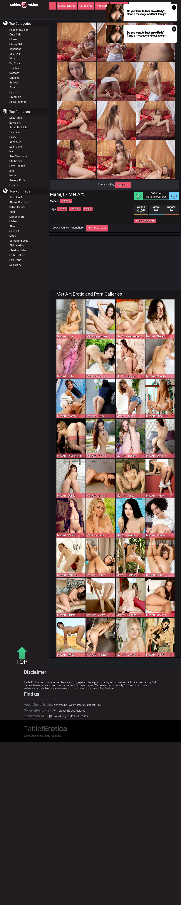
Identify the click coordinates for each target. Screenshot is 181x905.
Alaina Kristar (17, 245)
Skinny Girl (15, 44)
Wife (12, 58)
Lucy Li (13, 185)
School (13, 82)
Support (90, 704)
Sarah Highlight (18, 127)
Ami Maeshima (18, 156)
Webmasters (76, 704)
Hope (12, 175)
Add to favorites (145, 220)
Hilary (12, 137)
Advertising (60, 704)
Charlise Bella (17, 250)
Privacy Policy (58, 716)
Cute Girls (15, 34)
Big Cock (14, 63)
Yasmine (14, 132)
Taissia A (66, 201)
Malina (13, 221)
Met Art (123, 184)
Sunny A (14, 231)
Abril (12, 212)
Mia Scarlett (16, 216)
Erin (11, 170)
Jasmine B (15, 197)
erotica (87, 208)
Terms (45, 716)
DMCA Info (74, 716)
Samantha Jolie (18, 240)
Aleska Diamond (19, 202)
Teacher (14, 68)
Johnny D (15, 142)
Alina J (13, 226)
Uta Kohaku (16, 161)
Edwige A (15, 122)
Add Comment (97, 228)
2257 (85, 716)
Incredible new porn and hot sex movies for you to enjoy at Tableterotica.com (24, 4)
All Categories (17, 101)
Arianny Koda (17, 180)
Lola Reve (15, 264)
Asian (12, 87)
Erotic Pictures (76, 710)
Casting (14, 77)
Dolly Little (15, 118)
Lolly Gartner (17, 255)
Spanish (14, 92)
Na (11, 151)
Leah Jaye (15, 146)
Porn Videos (60, 710)
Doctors (14, 73)
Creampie (15, 97)
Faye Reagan (17, 166)
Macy (12, 236)
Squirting (14, 53)
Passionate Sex (18, 29)
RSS (99, 704)
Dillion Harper (17, 207)
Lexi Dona (15, 260)
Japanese (15, 49)
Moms (13, 39)
